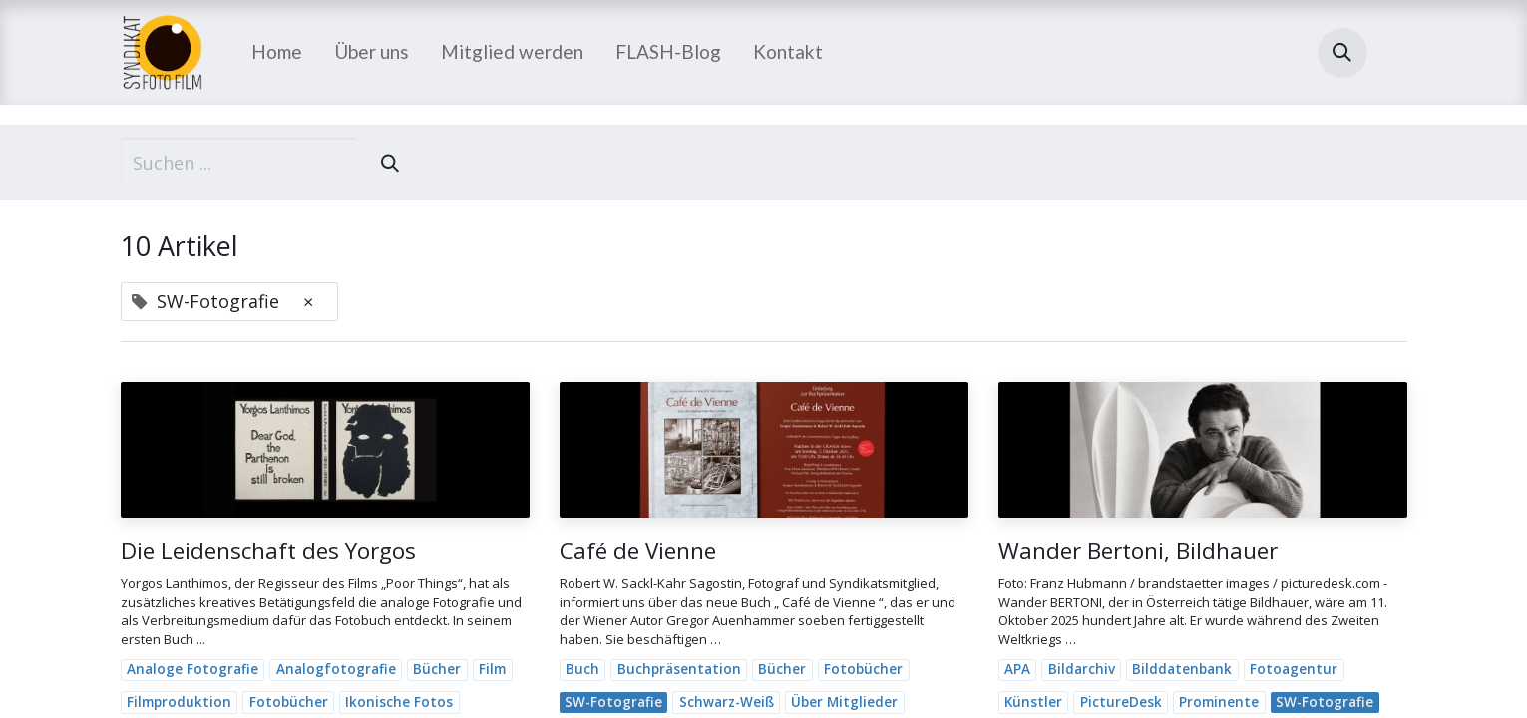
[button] (1342, 53)
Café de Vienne (638, 551)
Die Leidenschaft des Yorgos (268, 551)
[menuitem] (276, 52)
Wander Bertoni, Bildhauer (1138, 551)
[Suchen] (390, 163)
